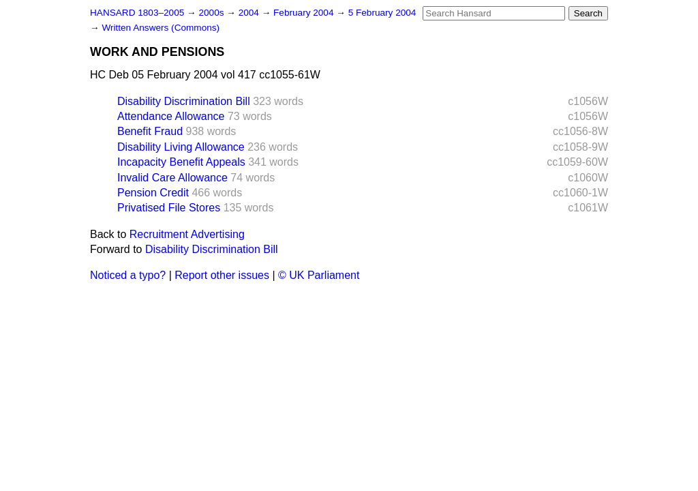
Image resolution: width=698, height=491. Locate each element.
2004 (250, 13)
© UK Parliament (318, 275)
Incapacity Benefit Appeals (181, 162)
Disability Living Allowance (181, 147)
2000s (212, 13)
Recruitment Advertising (187, 234)
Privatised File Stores (168, 207)
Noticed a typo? (128, 275)
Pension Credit (153, 192)
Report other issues (221, 275)
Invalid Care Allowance (172, 177)
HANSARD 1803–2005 (137, 13)
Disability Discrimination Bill (183, 101)
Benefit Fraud (150, 131)
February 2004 (304, 13)
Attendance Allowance (170, 116)
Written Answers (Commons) (160, 28)
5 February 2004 (382, 13)
